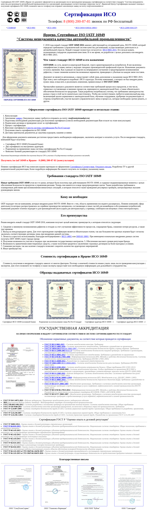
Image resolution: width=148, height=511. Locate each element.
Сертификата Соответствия (82, 167)
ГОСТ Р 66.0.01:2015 (12, 426)
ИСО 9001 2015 (110, 50)
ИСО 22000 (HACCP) (128, 28)
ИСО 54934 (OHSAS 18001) (86, 28)
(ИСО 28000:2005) (60, 363)
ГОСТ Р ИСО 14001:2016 (55, 346)
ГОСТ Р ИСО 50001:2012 (55, 355)
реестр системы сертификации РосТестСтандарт (48, 128)
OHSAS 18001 (82, 236)
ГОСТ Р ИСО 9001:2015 (54, 344)
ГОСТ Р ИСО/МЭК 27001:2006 (57, 357)
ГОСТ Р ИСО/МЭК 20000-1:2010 (58, 378)
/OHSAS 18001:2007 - (61, 348)
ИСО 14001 (51, 28)
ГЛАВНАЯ (11, 28)
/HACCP (58, 351)
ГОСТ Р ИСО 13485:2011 (55, 373)
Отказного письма (103, 167)
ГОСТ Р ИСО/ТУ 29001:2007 (57, 384)
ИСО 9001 (31, 28)
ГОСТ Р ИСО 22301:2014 (55, 367)
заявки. (19, 118)
